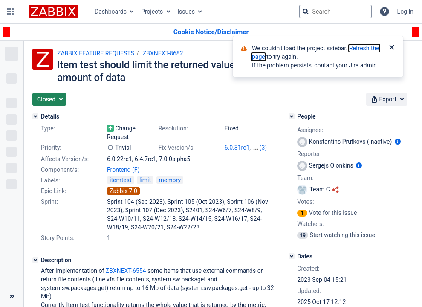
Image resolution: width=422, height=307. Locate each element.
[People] (292, 116)
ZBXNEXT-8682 (163, 53)
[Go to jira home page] (53, 11)
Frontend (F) (123, 169)
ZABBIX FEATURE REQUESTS (95, 53)
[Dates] (292, 256)
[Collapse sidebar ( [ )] (11, 296)
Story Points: (58, 238)
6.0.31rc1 (237, 147)
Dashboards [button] (111, 11)
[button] (10, 11)
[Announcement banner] (211, 32)
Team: (305, 177)
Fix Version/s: (177, 147)
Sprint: (49, 201)
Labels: (50, 180)
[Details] (35, 116)
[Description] (35, 260)
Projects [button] (152, 11)
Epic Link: (53, 191)
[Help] (384, 11)
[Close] (391, 48)
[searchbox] (335, 11)
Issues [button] (186, 11)
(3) (263, 147)
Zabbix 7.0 (123, 191)
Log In (405, 11)
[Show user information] (397, 141)
